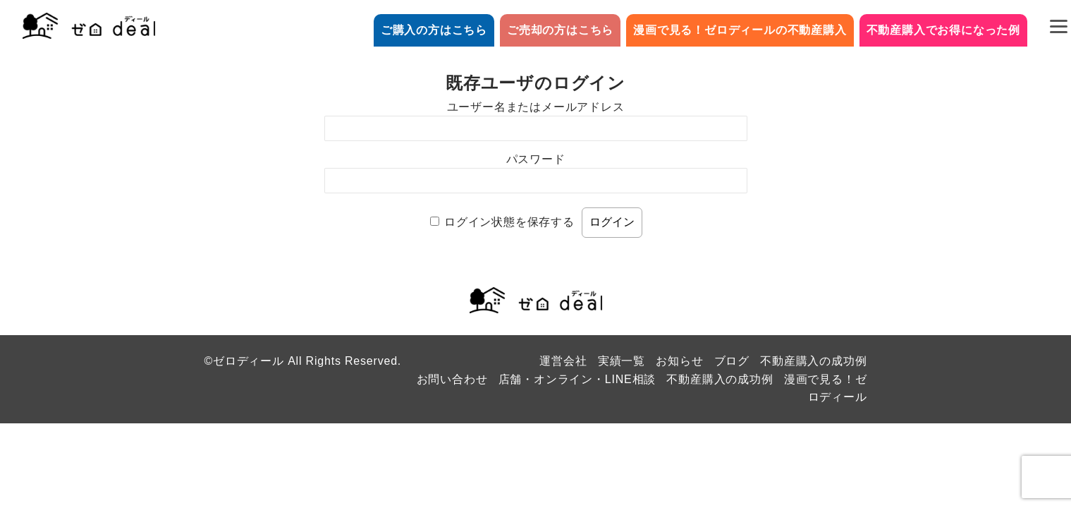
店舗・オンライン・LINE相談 (577, 379)
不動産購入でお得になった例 (943, 30)
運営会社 (563, 361)
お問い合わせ (452, 379)
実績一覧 (621, 361)
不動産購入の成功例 (813, 361)
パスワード (535, 159)
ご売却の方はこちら (560, 30)
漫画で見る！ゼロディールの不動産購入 (739, 30)
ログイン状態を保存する (509, 222)
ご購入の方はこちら (434, 30)
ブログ (731, 361)
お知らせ (679, 361)
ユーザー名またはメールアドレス (536, 107)
